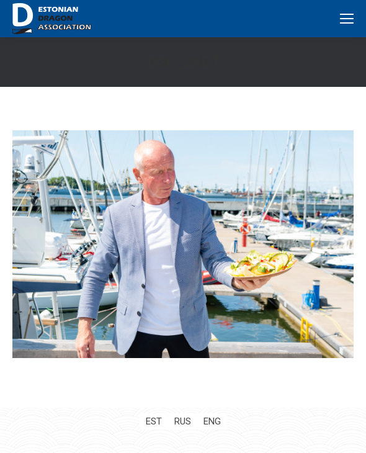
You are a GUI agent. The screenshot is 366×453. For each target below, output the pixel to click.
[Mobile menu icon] (347, 18)
